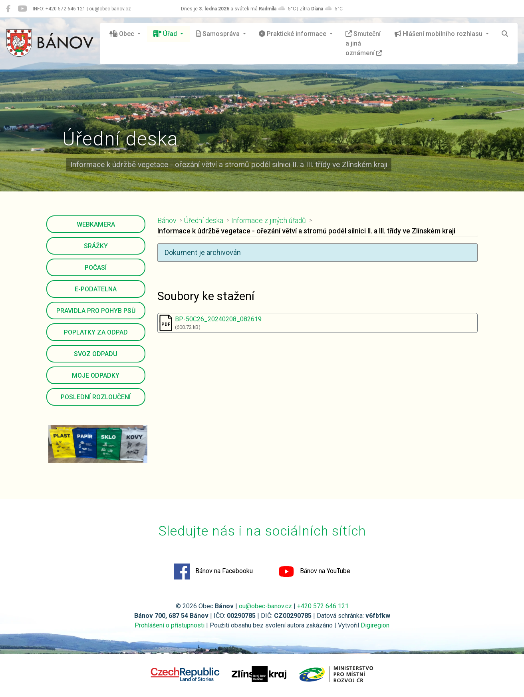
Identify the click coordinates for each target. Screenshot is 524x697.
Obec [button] (122, 34)
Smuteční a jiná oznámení (363, 43)
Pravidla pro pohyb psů (95, 311)
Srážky (96, 246)
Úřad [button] (166, 34)
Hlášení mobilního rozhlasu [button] (439, 34)
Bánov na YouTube (314, 572)
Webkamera (96, 224)
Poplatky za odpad (96, 332)
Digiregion (375, 625)
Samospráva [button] (218, 34)
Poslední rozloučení (96, 397)
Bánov (166, 221)
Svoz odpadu (95, 354)
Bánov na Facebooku (213, 572)
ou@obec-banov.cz (265, 606)
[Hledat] (504, 34)
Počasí (96, 267)
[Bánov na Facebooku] (8, 9)
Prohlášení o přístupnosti (169, 625)
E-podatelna (96, 289)
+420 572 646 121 (323, 606)
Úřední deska (203, 221)
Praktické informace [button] (293, 34)
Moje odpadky (95, 375)
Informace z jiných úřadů (268, 221)
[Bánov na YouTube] (22, 9)
